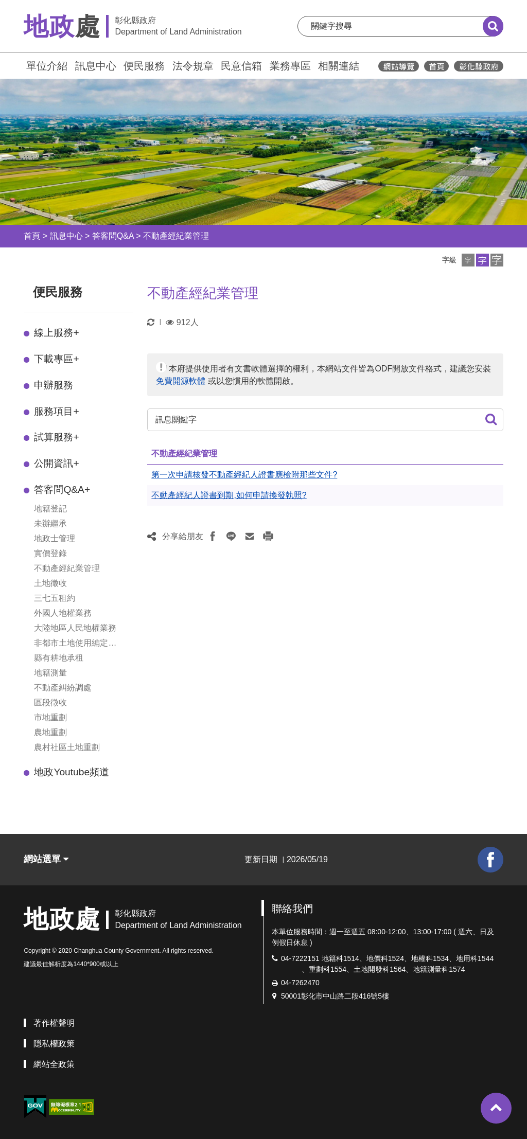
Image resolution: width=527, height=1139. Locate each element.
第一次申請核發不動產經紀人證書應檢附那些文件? (244, 474)
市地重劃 (50, 717)
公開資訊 (56, 463)
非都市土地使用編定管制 (75, 643)
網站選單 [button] (46, 859)
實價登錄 (50, 553)
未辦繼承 (50, 523)
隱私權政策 (54, 1043)
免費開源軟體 (180, 381)
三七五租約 (54, 598)
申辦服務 (53, 385)
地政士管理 (54, 538)
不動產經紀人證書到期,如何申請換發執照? (228, 495)
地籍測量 (50, 672)
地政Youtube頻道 (71, 772)
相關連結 (338, 66)
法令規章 (193, 66)
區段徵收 (50, 702)
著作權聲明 (54, 1023)
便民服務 (144, 66)
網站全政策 (54, 1064)
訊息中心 (95, 66)
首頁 (32, 236)
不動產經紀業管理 (176, 236)
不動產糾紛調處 (63, 687)
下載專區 (56, 358)
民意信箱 (241, 66)
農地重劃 (50, 732)
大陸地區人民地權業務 (75, 628)
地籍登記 (50, 508)
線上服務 (56, 332)
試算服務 (56, 437)
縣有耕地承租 (58, 657)
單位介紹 (46, 66)
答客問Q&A (113, 236)
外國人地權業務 (63, 613)
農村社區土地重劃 (67, 747)
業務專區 (290, 66)
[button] (468, 260)
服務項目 (56, 411)
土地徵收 (50, 583)
